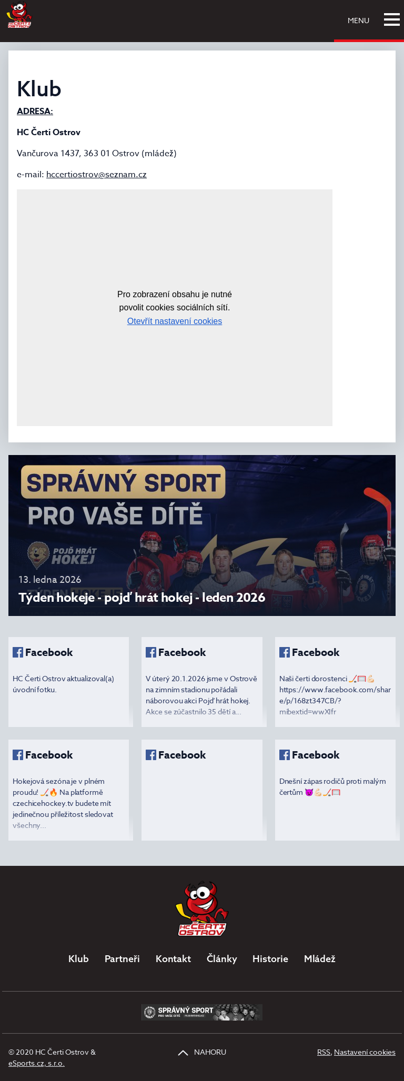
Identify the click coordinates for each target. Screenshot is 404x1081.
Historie (270, 959)
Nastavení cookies (365, 1052)
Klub (78, 959)
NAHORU (202, 1052)
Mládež (320, 959)
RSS (323, 1052)
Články (222, 959)
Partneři (122, 959)
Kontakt (173, 959)
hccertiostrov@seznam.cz (96, 174)
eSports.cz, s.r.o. (36, 1063)
